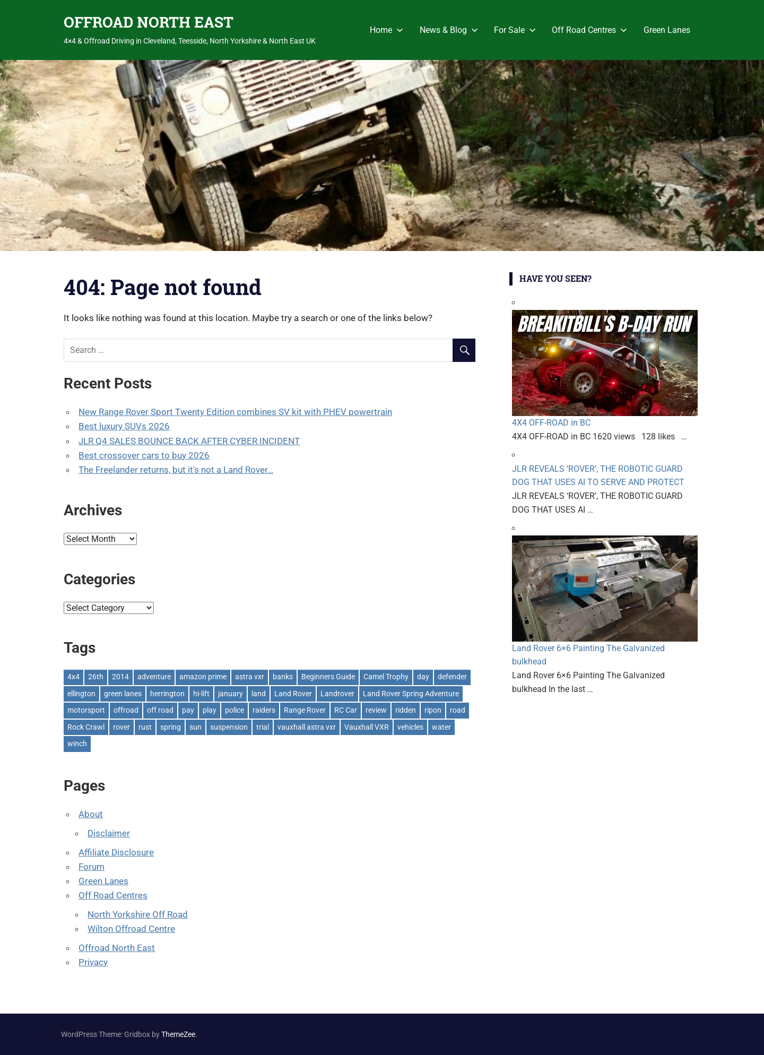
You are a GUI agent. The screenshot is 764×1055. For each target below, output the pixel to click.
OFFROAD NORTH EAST (148, 22)
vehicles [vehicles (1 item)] (410, 727)
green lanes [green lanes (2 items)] (123, 693)
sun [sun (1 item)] (195, 727)
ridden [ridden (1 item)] (405, 710)
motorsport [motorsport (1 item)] (86, 710)
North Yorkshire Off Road (138, 914)
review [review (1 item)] (376, 710)
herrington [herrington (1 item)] (167, 693)
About (91, 814)
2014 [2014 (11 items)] (120, 676)
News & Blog (449, 30)
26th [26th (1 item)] (95, 676)
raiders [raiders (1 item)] (264, 710)
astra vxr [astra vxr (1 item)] (249, 676)
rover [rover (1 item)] (121, 727)
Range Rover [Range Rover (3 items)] (305, 710)
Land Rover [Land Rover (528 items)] (293, 693)
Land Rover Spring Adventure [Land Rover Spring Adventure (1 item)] (411, 693)
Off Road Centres (589, 30)
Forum (92, 866)
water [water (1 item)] (441, 727)
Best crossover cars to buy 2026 (144, 455)
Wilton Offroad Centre (131, 928)
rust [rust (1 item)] (145, 727)
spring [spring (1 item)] (170, 727)
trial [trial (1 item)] (262, 727)
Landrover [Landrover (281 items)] (337, 693)
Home (386, 30)
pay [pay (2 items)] (188, 710)
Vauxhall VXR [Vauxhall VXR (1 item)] (366, 727)
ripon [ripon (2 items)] (432, 710)
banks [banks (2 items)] (283, 676)
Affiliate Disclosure (116, 852)
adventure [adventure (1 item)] (154, 676)
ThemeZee (178, 1034)
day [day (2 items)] (423, 676)
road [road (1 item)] (457, 710)
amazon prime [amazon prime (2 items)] (203, 676)
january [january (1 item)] (230, 693)
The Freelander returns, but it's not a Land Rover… (176, 469)
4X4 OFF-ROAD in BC (551, 423)
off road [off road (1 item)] (160, 710)
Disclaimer (109, 833)
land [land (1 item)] (258, 693)
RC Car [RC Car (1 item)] (345, 710)
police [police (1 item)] (234, 710)
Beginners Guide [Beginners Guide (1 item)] (328, 676)
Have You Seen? (555, 278)
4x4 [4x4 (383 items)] (73, 676)
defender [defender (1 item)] (452, 676)
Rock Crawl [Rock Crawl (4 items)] (86, 727)
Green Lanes (667, 30)
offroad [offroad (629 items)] (126, 710)
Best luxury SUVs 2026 (124, 426)
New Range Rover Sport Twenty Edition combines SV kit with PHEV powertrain (235, 412)
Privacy (93, 962)
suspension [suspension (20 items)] (229, 727)
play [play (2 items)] (209, 710)
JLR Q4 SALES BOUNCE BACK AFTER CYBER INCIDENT (189, 441)
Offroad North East (117, 947)
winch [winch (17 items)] (77, 743)
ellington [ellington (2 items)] (81, 693)
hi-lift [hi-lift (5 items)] (201, 693)
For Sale (515, 30)
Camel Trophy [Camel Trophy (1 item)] (386, 676)
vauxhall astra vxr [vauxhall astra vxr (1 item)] (306, 727)
